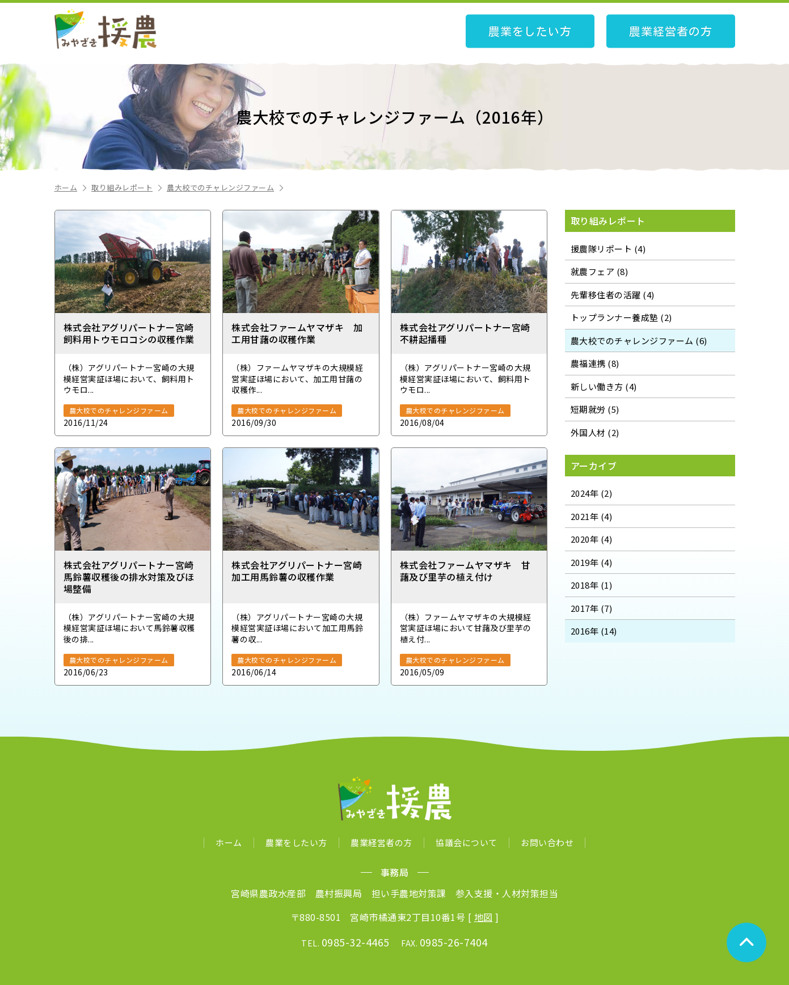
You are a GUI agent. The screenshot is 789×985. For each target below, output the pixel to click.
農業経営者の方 (670, 31)
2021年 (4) (592, 516)
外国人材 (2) (595, 432)
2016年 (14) (594, 631)
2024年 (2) (592, 493)
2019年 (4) (592, 562)
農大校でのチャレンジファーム (226, 187)
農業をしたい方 (530, 31)
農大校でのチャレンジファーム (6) (639, 340)
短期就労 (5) (595, 409)
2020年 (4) (592, 539)
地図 (483, 917)
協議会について (466, 842)
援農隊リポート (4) (608, 249)
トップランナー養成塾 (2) (621, 317)
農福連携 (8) (595, 363)
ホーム (71, 187)
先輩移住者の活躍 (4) (613, 295)
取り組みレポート (127, 187)
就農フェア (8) (599, 271)
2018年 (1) (592, 585)
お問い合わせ (547, 842)
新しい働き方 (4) (604, 386)
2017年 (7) (592, 608)
